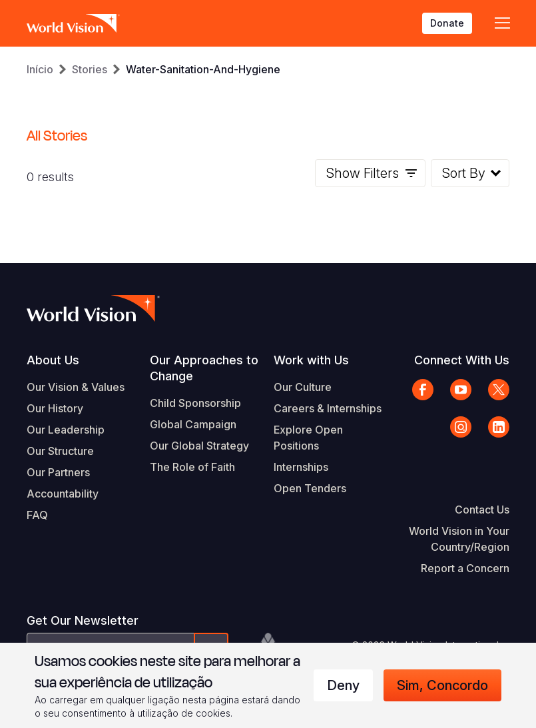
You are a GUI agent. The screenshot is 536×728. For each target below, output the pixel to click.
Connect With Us (461, 360)
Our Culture (303, 387)
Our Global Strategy (199, 445)
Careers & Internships (328, 408)
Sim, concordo (442, 685)
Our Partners (58, 472)
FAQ (37, 515)
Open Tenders (310, 488)
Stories (89, 69)
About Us (53, 360)
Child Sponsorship (195, 403)
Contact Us (482, 509)
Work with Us (311, 360)
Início (40, 69)
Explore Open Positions (308, 437)
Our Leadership (66, 429)
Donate (447, 23)
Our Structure (60, 451)
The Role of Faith (192, 467)
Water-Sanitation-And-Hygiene (203, 69)
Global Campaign (193, 424)
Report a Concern (465, 568)
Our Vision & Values (76, 387)
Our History (55, 408)
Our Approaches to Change (204, 368)
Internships (301, 467)
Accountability (63, 493)
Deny (343, 685)
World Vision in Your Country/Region (459, 538)
